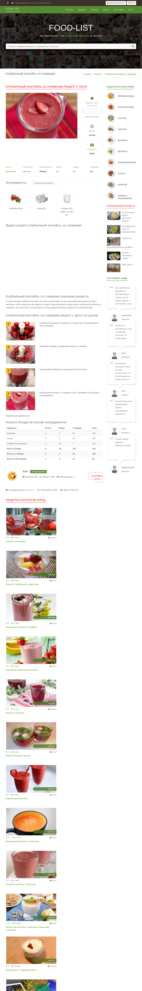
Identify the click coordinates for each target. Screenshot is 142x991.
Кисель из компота (15, 627)
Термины (94, 10)
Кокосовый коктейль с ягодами (21, 584)
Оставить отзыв (97, 477)
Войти (131, 3)
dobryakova (128, 467)
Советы (106, 10)
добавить (30, 490)
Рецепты (69, 10)
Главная (87, 74)
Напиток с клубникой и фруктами (72, 541)
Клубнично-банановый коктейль (72, 584)
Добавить (90, 965)
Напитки (27, 171)
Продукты (82, 10)
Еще (131, 10)
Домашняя (11, 171)
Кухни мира (119, 10)
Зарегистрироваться (116, 3)
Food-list (13, 10)
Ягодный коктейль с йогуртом (20, 713)
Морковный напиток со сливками (72, 670)
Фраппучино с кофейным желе (21, 756)
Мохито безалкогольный (68, 627)
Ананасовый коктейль (67, 756)
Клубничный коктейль (16, 670)
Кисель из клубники (15, 541)
